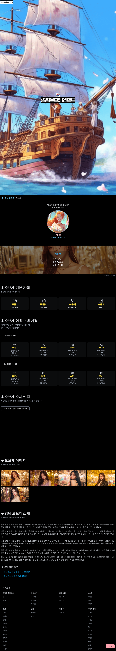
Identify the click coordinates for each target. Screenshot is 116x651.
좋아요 (5, 620)
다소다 (90, 616)
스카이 (33, 597)
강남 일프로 (9, 198)
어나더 (5, 616)
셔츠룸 (90, 593)
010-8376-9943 (58, 237)
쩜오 (4, 609)
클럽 (32, 609)
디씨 (89, 600)
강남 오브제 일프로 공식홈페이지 (17, 572)
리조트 (90, 631)
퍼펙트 (33, 604)
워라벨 (90, 638)
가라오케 (34, 593)
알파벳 (5, 641)
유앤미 (90, 604)
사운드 (33, 612)
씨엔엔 (90, 597)
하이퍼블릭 (92, 609)
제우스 (61, 612)
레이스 (33, 616)
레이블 (5, 631)
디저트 (90, 612)
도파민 (90, 620)
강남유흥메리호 (6, 2)
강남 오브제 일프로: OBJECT (15, 576)
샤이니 (5, 612)
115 (89, 627)
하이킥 (61, 600)
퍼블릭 (61, 609)
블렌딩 (5, 634)
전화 (110, 646)
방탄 (89, 641)
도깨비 (5, 627)
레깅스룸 (62, 593)
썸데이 (5, 638)
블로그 (5, 600)
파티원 (33, 600)
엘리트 (90, 623)
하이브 (61, 597)
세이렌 (5, 623)
